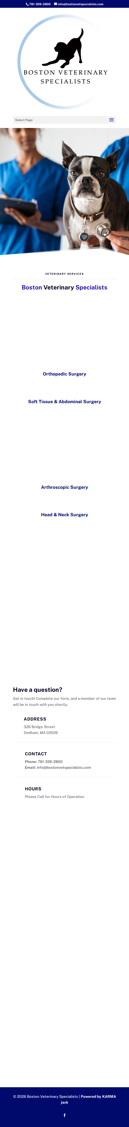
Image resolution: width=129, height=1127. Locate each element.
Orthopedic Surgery (64, 374)
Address (35, 719)
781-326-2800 (40, 4)
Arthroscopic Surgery (64, 487)
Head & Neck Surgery (64, 514)
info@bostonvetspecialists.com (64, 767)
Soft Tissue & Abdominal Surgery (64, 401)
